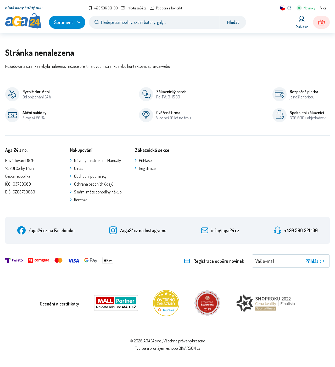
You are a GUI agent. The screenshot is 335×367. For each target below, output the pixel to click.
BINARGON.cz (189, 348)
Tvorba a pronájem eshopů (156, 348)
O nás (78, 168)
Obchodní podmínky (90, 176)
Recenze (80, 199)
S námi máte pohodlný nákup (98, 191)
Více (323, 8)
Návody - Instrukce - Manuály (97, 160)
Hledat (233, 22)
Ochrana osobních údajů (93, 184)
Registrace (147, 168)
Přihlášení (146, 160)
